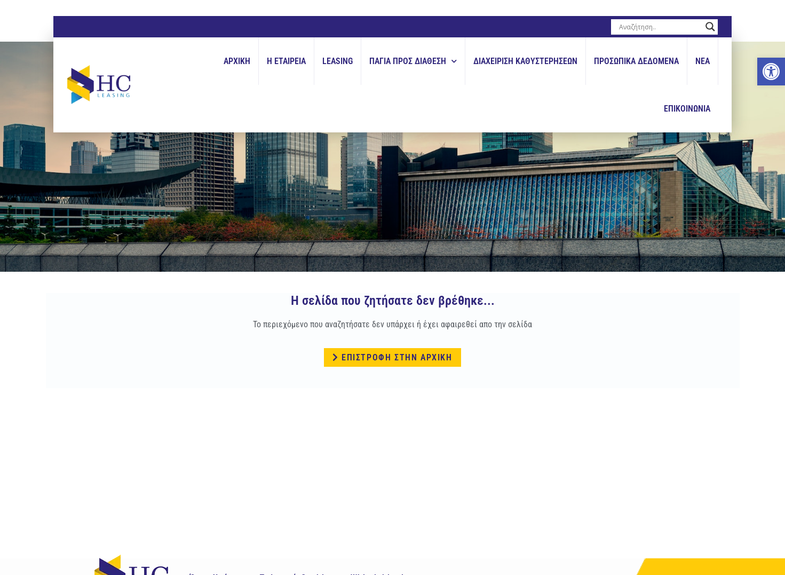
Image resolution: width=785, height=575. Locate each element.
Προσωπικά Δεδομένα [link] (636, 61)
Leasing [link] (337, 61)
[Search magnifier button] (710, 26)
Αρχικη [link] (237, 61)
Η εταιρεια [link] (286, 61)
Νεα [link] (702, 61)
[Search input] (659, 26)
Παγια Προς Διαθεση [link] (413, 61)
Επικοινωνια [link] (687, 109)
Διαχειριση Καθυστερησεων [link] (525, 61)
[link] (771, 71)
